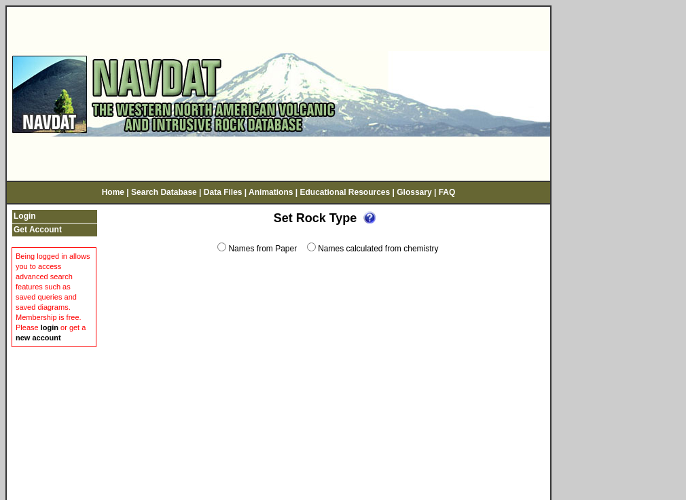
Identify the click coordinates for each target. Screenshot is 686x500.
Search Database (164, 188)
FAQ (447, 188)
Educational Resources (345, 188)
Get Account (38, 225)
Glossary (414, 188)
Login (25, 211)
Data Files (223, 188)
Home (113, 188)
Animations (271, 188)
